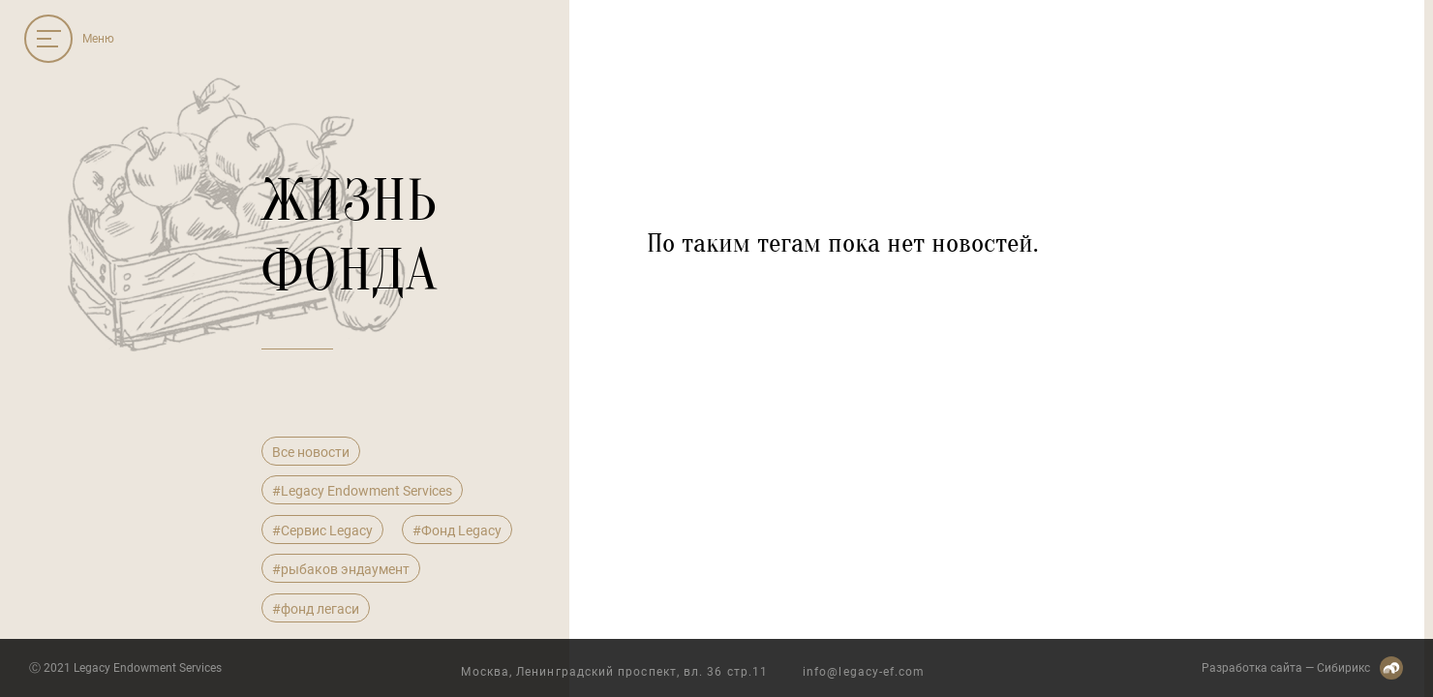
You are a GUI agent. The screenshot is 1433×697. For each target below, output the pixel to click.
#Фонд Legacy (457, 530)
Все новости (311, 452)
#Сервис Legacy (322, 530)
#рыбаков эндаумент (341, 569)
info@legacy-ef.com (864, 672)
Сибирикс (1343, 668)
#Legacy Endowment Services (362, 491)
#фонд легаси (315, 609)
